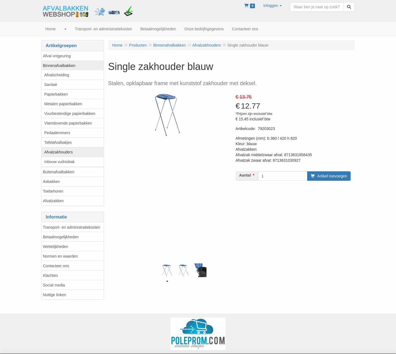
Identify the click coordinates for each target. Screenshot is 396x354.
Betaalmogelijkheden (61, 237)
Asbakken (51, 181)
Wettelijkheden (55, 246)
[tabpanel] (167, 270)
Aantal (245, 175)
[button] (272, 5)
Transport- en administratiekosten (71, 227)
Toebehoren (53, 191)
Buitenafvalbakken (58, 172)
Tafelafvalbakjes (58, 142)
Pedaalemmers (57, 133)
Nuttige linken (54, 295)
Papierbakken (56, 94)
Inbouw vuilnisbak (59, 162)
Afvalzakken (53, 201)
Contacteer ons (56, 266)
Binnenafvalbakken (59, 65)
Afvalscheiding (56, 75)
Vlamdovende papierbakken (68, 123)
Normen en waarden (60, 256)
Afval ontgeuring (57, 56)
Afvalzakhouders (58, 152)
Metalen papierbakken (63, 104)
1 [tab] (167, 281)
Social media (54, 285)
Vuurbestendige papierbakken (69, 113)
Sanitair (50, 84)
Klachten (50, 275)
